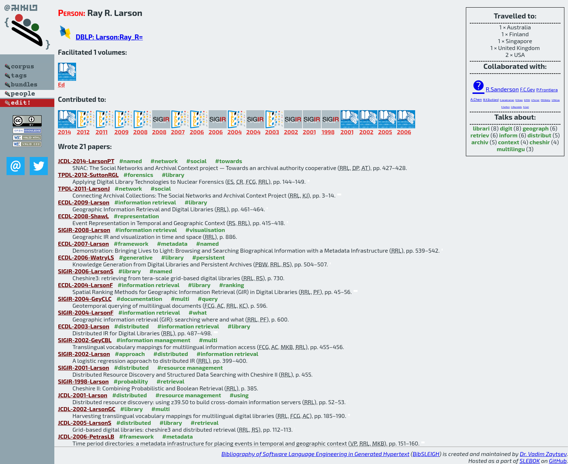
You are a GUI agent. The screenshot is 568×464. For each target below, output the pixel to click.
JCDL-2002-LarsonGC (86, 408)
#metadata (172, 243)
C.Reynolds (516, 106)
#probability (131, 381)
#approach (130, 353)
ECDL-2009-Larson (83, 202)
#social (196, 160)
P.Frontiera (547, 89)
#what (198, 312)
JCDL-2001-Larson (82, 395)
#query (208, 298)
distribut (539, 135)
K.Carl (526, 106)
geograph (536, 128)
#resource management (190, 367)
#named (130, 160)
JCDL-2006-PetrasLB (86, 436)
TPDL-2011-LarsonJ (84, 188)
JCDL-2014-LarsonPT (86, 160)
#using (239, 395)
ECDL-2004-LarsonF (85, 284)
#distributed (131, 326)
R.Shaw (519, 100)
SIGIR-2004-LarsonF (85, 312)
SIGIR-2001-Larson (83, 367)
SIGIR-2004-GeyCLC (85, 298)
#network (164, 160)
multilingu (511, 148)
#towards (228, 160)
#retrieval (170, 381)
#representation (136, 215)
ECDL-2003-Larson (83, 326)
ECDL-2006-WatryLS (86, 257)
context (508, 141)
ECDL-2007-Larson (83, 243)
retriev (480, 135)
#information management (153, 339)
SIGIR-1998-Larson (83, 381)
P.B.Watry (545, 100)
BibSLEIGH (426, 453)
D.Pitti (527, 100)
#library (173, 174)
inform (508, 135)
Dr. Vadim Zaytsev (543, 453)
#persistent (208, 257)
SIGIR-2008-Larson (84, 229)
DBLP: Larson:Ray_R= (109, 37)
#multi (180, 298)
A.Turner (535, 100)
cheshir (540, 141)
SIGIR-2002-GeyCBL (85, 339)
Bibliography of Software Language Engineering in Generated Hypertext (315, 453)
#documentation (139, 298)
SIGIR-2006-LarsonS (85, 271)
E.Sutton (505, 106)
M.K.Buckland (491, 99)
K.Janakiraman (507, 100)
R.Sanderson (502, 89)
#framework (131, 243)
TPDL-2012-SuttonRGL (88, 174)
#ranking (231, 284)
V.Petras (556, 100)
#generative (136, 257)
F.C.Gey (527, 89)
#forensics (138, 174)
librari (481, 128)
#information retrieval (145, 202)
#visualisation (205, 229)
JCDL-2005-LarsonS (85, 422)
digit (506, 128)
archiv (479, 141)
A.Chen (476, 99)
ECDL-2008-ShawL (83, 215)
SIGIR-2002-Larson (84, 353)
